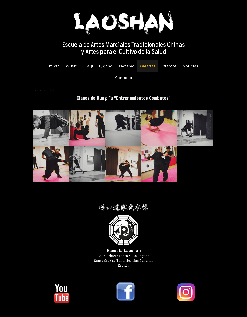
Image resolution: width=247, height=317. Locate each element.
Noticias (190, 65)
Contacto (123, 77)
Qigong (106, 65)
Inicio (54, 65)
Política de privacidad (46, 309)
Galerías (147, 65)
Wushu (72, 65)
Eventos (169, 65)
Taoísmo (126, 65)
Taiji (89, 65)
